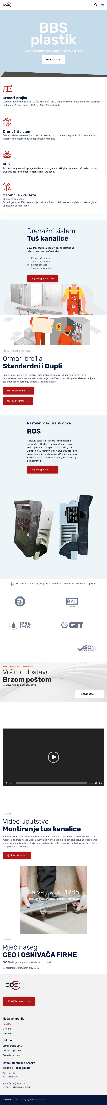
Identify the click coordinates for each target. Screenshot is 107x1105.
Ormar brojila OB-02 (13, 1050)
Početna (7, 1024)
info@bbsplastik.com (20, 1087)
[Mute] (96, 783)
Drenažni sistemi (11, 1055)
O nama (7, 1028)
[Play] (6, 783)
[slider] (51, 783)
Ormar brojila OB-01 (13, 1045)
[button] (42, 278)
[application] (53, 757)
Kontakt (7, 1033)
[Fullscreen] (100, 783)
